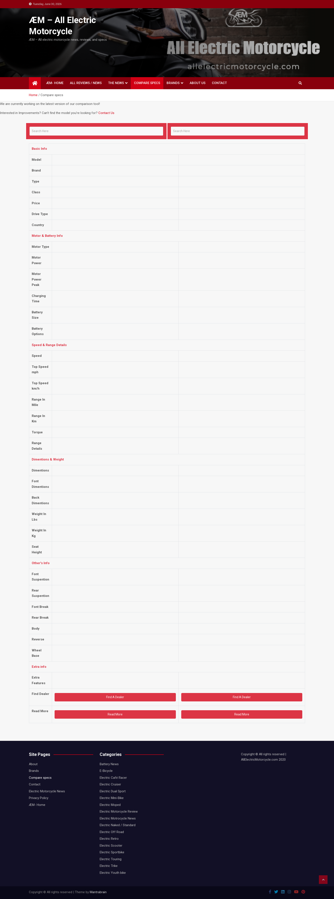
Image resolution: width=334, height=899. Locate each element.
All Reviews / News (86, 83)
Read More (115, 714)
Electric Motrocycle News (118, 818)
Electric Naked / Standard (117, 825)
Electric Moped (110, 805)
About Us (197, 83)
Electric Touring (110, 859)
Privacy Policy (38, 798)
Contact (219, 83)
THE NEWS (116, 83)
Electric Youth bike (113, 873)
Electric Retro (109, 839)
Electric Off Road (112, 832)
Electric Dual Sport (113, 791)
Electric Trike (109, 866)
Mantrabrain (98, 892)
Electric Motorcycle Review (119, 811)
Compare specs (147, 83)
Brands (173, 83)
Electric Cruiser (110, 784)
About (33, 764)
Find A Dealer (115, 697)
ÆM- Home (54, 83)
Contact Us (106, 113)
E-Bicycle (106, 771)
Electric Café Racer (113, 778)
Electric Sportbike (112, 852)
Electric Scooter (111, 845)
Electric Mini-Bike (112, 798)
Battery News (109, 764)
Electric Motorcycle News (47, 791)
